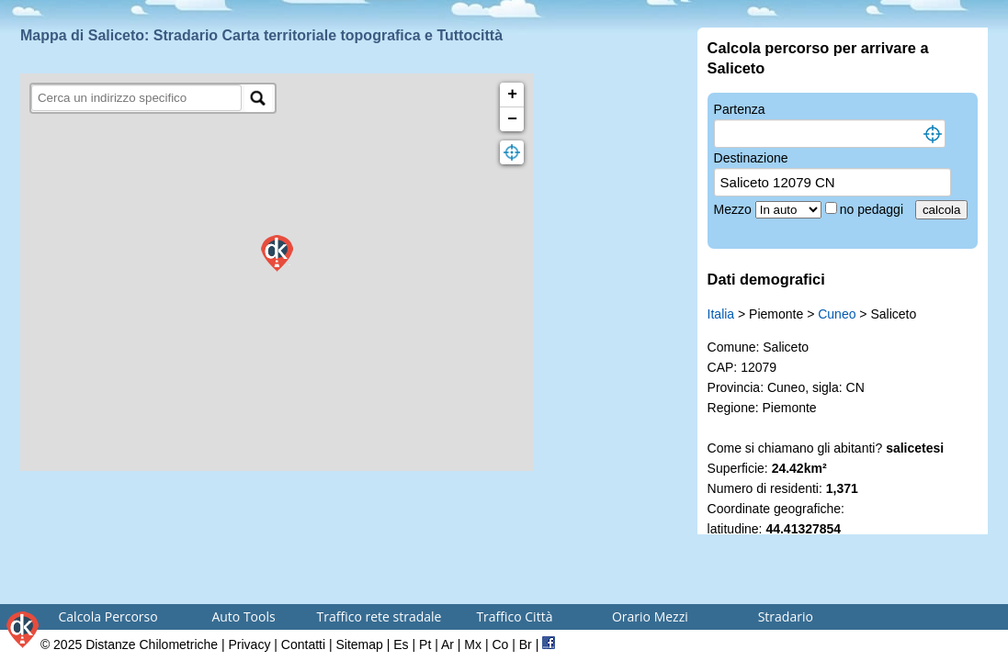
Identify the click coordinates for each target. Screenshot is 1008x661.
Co (500, 644)
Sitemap (359, 644)
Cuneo (836, 314)
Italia (721, 314)
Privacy (250, 644)
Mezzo (734, 209)
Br (525, 644)
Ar (447, 644)
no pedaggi (873, 209)
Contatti (303, 644)
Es (400, 644)
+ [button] (512, 95)
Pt (425, 644)
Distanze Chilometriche (151, 644)
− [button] (512, 119)
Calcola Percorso (108, 616)
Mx (472, 644)
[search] (136, 97)
